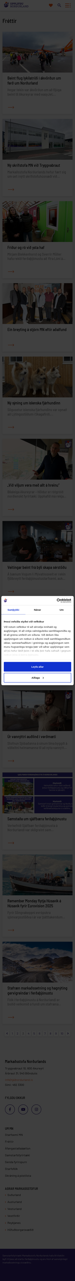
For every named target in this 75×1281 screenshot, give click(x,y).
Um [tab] (62, 609)
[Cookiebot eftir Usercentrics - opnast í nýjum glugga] (56, 600)
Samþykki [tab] (13, 609)
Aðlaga (38, 677)
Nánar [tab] (37, 609)
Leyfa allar (37, 666)
